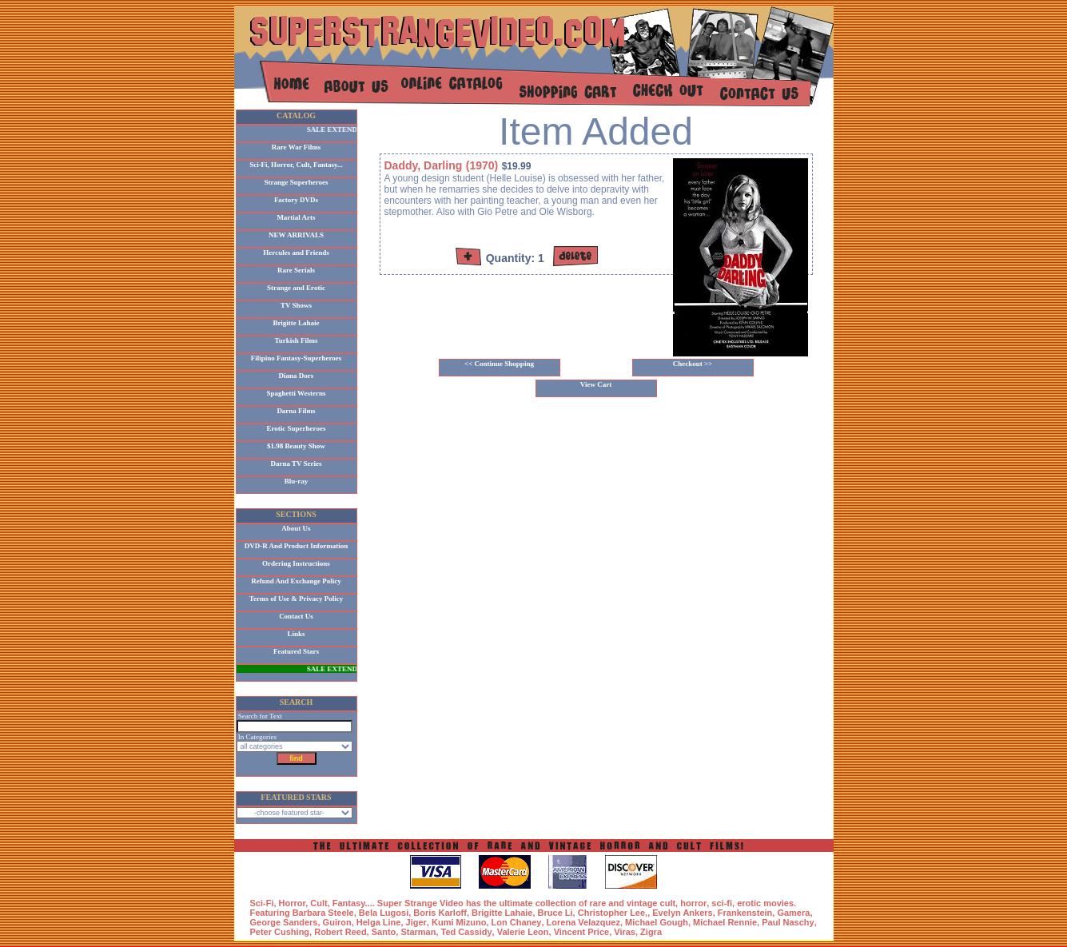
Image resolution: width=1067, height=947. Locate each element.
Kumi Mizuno (459, 922)
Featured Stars (296, 651)
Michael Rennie (725, 922)
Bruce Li (555, 912)
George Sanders (284, 922)
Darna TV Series (295, 464)
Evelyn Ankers (682, 912)
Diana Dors (296, 376)
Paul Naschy (788, 922)
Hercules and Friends (295, 253)
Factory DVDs (296, 200)
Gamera (793, 912)
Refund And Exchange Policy (295, 581)
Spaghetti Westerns (295, 393)
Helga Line (378, 922)
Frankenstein (745, 912)
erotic (749, 903)
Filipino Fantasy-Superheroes (296, 358)
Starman (418, 932)
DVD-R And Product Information (296, 546)
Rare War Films (296, 147)
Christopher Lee (611, 912)
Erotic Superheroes (296, 428)
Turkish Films (296, 340)
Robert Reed (340, 932)
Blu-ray (297, 481)
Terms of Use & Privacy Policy (296, 599)
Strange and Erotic (296, 288)
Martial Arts (296, 217)
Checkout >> (693, 364)
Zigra (651, 932)
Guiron (337, 922)
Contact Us (296, 616)
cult (668, 903)
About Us (295, 528)
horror (693, 903)
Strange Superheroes (296, 182)
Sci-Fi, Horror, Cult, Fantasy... (296, 165)
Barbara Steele (323, 912)
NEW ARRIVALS (296, 235)
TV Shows (296, 305)
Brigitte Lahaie (296, 323)
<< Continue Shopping (499, 364)
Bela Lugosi (383, 912)
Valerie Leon (523, 932)
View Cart (595, 384)
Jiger (416, 922)
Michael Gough (656, 922)
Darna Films (296, 411)
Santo (384, 932)
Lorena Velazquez (583, 922)
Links (296, 634)
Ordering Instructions (296, 563)
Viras (624, 932)
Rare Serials (296, 270)
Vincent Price (582, 932)
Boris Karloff (440, 912)
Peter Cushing (280, 932)
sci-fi (721, 903)
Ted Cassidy (466, 932)
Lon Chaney (517, 922)
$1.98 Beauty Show (296, 446)
